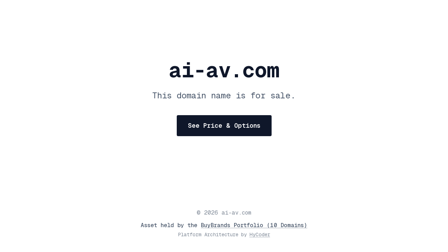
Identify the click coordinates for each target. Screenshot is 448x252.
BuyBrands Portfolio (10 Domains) (254, 225)
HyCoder (260, 234)
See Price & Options (224, 125)
